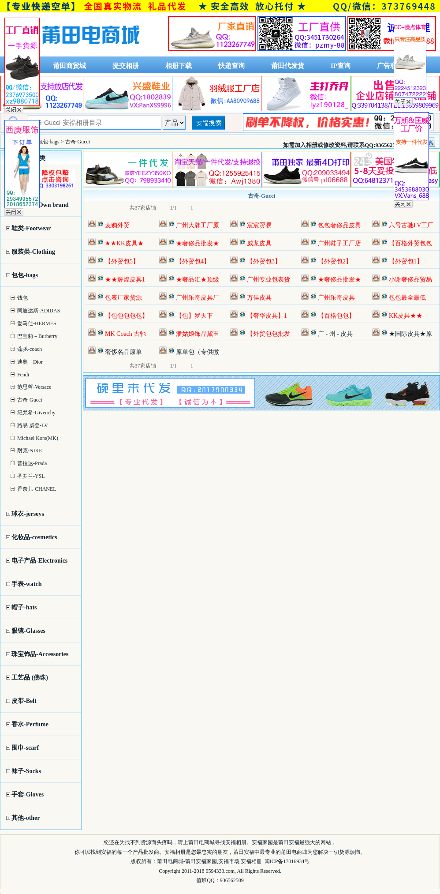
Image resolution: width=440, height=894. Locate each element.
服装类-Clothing (33, 251)
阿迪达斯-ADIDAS (38, 311)
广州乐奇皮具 (336, 297)
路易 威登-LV (32, 425)
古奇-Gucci (29, 400)
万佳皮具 (259, 297)
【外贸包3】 (264, 261)
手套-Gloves (27, 794)
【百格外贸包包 (410, 243)
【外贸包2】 (335, 261)
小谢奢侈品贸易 (410, 279)
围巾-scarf (25, 747)
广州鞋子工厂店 (339, 243)
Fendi (23, 375)
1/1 (173, 208)
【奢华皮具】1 (267, 315)
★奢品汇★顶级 (197, 279)
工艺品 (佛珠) (29, 677)
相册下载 (178, 65)
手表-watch (26, 584)
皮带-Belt (24, 701)
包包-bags (24, 275)
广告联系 (390, 65)
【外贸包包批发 (268, 334)
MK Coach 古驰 (125, 334)
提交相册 (125, 65)
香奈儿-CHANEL (36, 489)
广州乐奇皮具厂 (197, 297)
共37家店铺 (143, 208)
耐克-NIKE (29, 450)
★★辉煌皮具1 (125, 279)
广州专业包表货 (268, 279)
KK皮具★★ (405, 315)
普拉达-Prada (32, 463)
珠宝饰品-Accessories (39, 654)
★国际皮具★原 (410, 334)
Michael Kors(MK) (37, 438)
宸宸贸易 (259, 225)
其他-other (25, 818)
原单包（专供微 (197, 352)
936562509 (232, 880)
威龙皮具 (259, 243)
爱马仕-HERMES (36, 323)
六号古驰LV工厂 (411, 225)
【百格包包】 (336, 315)
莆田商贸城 (69, 65)
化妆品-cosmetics (34, 537)
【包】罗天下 (194, 315)
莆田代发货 (287, 65)
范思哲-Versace (34, 387)
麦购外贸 (117, 225)
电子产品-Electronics (39, 560)
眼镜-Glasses (28, 630)
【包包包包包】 (126, 315)
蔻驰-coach (29, 349)
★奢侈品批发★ (197, 243)
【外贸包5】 (122, 261)
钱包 (22, 298)
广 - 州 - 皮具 (335, 334)
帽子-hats (24, 607)
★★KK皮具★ (124, 243)
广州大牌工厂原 (197, 225)
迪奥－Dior (30, 362)
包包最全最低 (407, 297)
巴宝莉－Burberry (37, 336)
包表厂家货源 (123, 297)
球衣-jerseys (27, 514)
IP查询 (341, 65)
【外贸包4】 (193, 261)
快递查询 (231, 65)
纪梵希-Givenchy (36, 412)
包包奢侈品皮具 (339, 225)
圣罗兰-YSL (31, 476)
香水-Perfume (29, 724)
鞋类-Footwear (31, 228)
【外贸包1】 (406, 261)
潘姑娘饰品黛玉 (197, 334)
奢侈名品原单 (123, 352)
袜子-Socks (26, 771)
